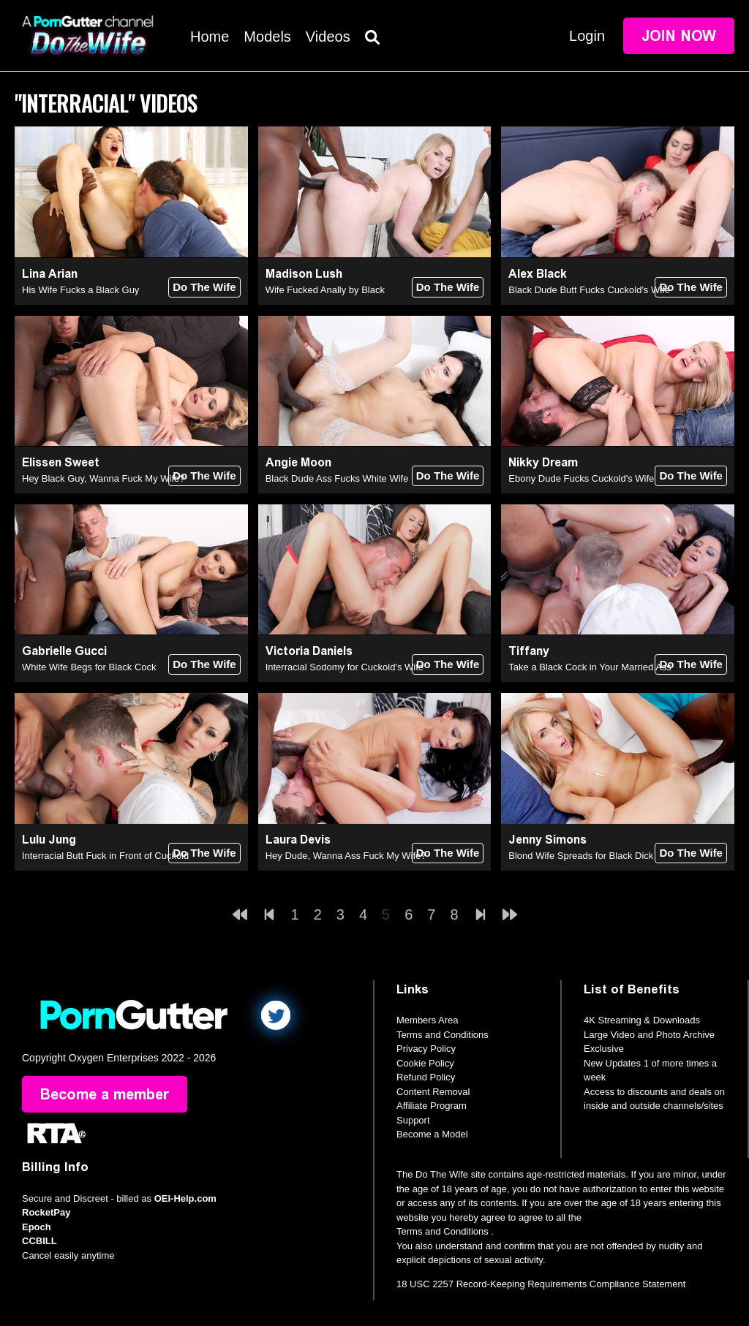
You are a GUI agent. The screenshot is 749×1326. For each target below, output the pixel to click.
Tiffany (528, 651)
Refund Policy (425, 1077)
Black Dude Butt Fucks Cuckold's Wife (589, 289)
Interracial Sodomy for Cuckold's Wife (345, 667)
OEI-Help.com (185, 1198)
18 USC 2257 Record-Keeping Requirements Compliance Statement (540, 1283)
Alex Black (537, 274)
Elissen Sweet (60, 462)
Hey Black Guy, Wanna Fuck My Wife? (103, 478)
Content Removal (433, 1091)
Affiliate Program (431, 1105)
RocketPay (46, 1212)
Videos (328, 37)
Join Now (678, 36)
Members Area (427, 1020)
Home (209, 37)
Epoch (36, 1226)
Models (267, 37)
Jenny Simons (547, 839)
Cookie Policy (425, 1063)
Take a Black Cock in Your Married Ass (589, 667)
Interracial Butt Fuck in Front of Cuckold (105, 855)
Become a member (104, 1094)
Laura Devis (298, 839)
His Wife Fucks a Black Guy (80, 289)
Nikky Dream (543, 462)
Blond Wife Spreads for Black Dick (580, 855)
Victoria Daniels (309, 651)
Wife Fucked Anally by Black (325, 289)
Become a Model (432, 1134)
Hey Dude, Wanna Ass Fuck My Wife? (346, 855)
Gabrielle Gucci (64, 651)
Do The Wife (204, 287)
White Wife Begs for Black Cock (89, 667)
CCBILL (39, 1240)
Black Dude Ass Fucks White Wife (337, 478)
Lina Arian (50, 274)
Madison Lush (304, 274)
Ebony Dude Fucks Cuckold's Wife (581, 478)
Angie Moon (298, 462)
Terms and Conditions (442, 1034)
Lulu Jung (49, 839)
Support (413, 1120)
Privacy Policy (426, 1048)
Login (587, 36)
